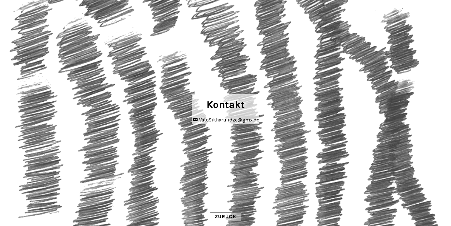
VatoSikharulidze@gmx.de (229, 120)
